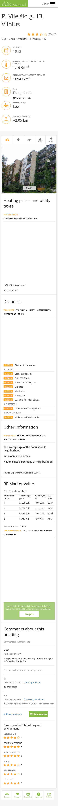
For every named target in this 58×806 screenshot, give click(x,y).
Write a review (38, 714)
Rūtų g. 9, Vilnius (33, 682)
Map (4, 38)
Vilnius (12, 38)
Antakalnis (22, 38)
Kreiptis (29, 614)
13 (45, 38)
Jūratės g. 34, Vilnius (35, 699)
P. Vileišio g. (35, 38)
